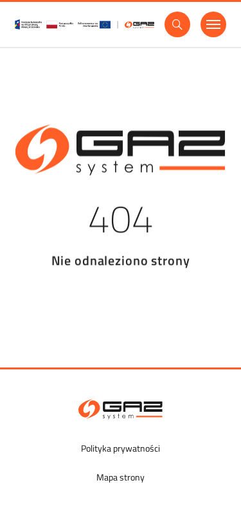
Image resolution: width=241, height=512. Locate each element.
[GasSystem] (84, 24)
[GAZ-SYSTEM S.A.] (120, 409)
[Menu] (213, 24)
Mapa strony (120, 477)
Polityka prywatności (120, 448)
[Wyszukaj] (177, 24)
